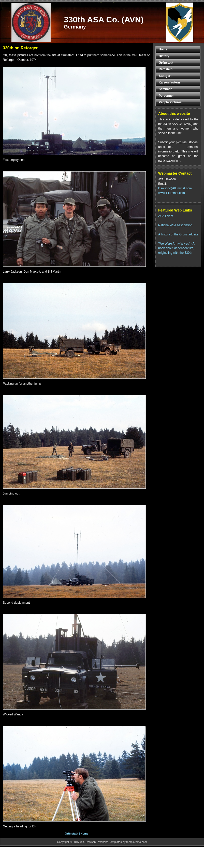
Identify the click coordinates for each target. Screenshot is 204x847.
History (164, 56)
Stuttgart (165, 76)
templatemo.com (136, 841)
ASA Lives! (165, 216)
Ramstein (165, 69)
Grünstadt (71, 833)
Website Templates (110, 841)
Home (85, 833)
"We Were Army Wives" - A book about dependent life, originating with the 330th (176, 248)
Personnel (166, 95)
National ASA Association (175, 225)
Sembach (165, 89)
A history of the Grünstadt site (178, 234)
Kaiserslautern (169, 82)
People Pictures (170, 102)
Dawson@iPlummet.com (175, 188)
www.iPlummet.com (171, 193)
